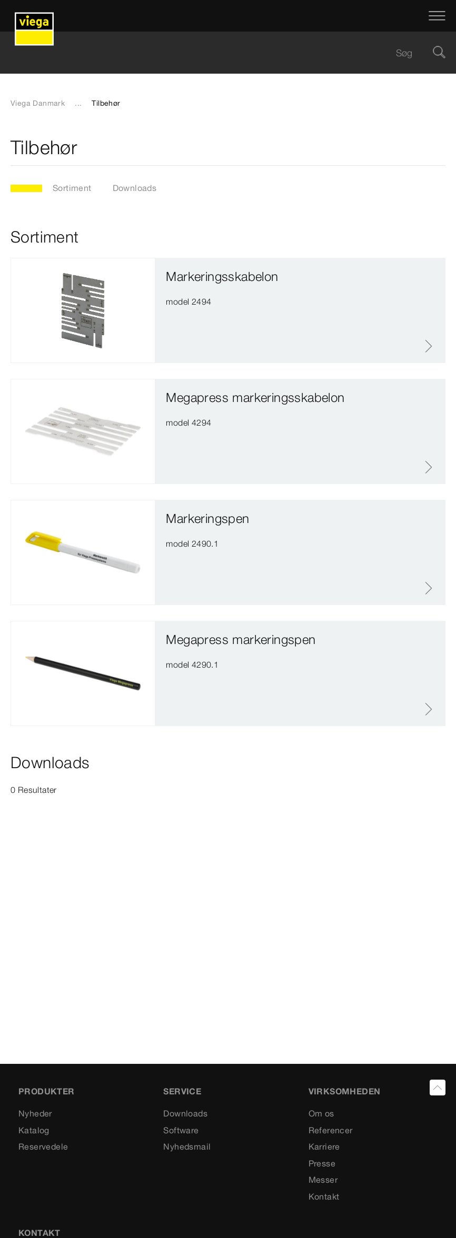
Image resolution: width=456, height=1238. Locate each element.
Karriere (324, 1146)
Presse (322, 1163)
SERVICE (182, 1091)
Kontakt (324, 1196)
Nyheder (35, 1113)
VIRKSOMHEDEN (345, 1091)
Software (181, 1130)
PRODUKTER (46, 1091)
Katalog (33, 1130)
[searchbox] (219, 53)
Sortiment (72, 188)
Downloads (135, 188)
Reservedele (43, 1146)
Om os (321, 1113)
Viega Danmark (38, 103)
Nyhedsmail (187, 1146)
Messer (323, 1179)
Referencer (331, 1130)
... (78, 103)
